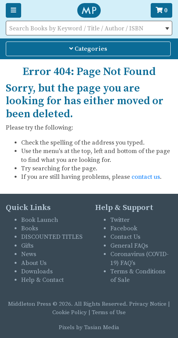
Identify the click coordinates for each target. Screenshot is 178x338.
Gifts (27, 246)
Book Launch (39, 220)
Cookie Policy (69, 312)
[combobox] (89, 28)
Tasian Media (101, 327)
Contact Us (125, 237)
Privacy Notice (147, 304)
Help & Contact (42, 280)
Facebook (123, 228)
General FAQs (129, 246)
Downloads (37, 271)
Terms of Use (109, 312)
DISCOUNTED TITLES (52, 237)
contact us (145, 177)
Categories (88, 49)
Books (29, 228)
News (28, 254)
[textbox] (89, 28)
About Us (34, 263)
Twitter (120, 220)
